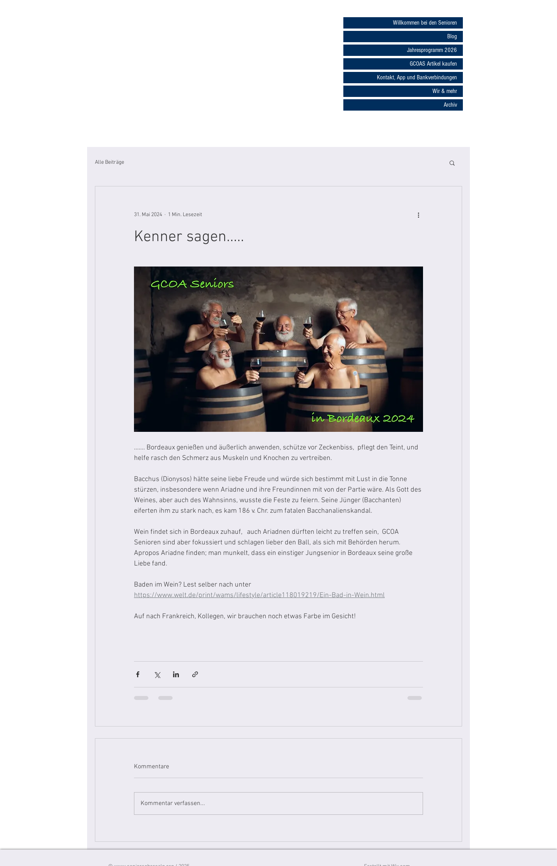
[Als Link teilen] (195, 674)
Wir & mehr (444, 91)
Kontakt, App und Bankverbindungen (417, 77)
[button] (452, 162)
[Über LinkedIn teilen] (176, 674)
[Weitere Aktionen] (418, 214)
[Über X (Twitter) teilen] (157, 674)
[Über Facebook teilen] (137, 674)
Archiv (450, 104)
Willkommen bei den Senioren (425, 22)
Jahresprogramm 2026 (432, 50)
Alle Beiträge (109, 162)
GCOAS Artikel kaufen (433, 63)
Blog (452, 36)
